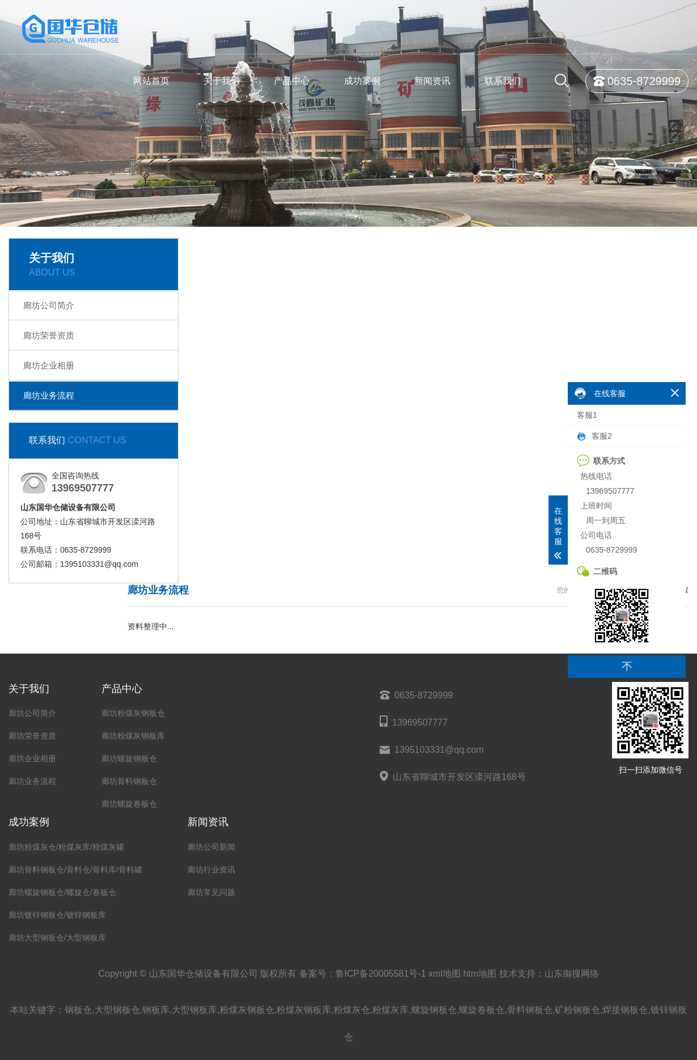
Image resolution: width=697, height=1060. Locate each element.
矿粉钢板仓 (577, 1010)
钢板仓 (78, 1010)
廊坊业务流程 (48, 395)
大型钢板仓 (117, 1010)
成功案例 (362, 81)
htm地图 (479, 973)
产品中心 (292, 81)
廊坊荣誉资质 (48, 335)
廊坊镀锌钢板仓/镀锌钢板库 (57, 914)
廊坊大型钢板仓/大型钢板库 (57, 937)
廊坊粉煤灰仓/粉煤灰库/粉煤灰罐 (66, 846)
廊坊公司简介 (48, 305)
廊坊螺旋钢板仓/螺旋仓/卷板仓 (62, 892)
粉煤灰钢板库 (304, 1010)
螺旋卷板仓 (481, 1010)
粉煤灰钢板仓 (247, 1010)
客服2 (594, 436)
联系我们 (502, 81)
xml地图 (444, 973)
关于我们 (221, 81)
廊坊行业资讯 (211, 869)
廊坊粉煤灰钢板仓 (133, 713)
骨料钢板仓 (529, 1010)
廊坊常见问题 (211, 892)
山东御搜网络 (572, 973)
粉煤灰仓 (352, 1010)
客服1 (587, 414)
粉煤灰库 (390, 1010)
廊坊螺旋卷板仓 (129, 803)
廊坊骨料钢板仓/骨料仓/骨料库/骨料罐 (75, 869)
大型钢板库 (194, 1010)
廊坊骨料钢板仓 (129, 781)
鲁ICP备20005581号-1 (380, 973)
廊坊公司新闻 (211, 846)
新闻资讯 (432, 81)
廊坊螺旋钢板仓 (129, 758)
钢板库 (155, 1010)
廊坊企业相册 (48, 365)
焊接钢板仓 (625, 1010)
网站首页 (151, 81)
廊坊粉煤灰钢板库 (133, 735)
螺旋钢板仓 (434, 1010)
